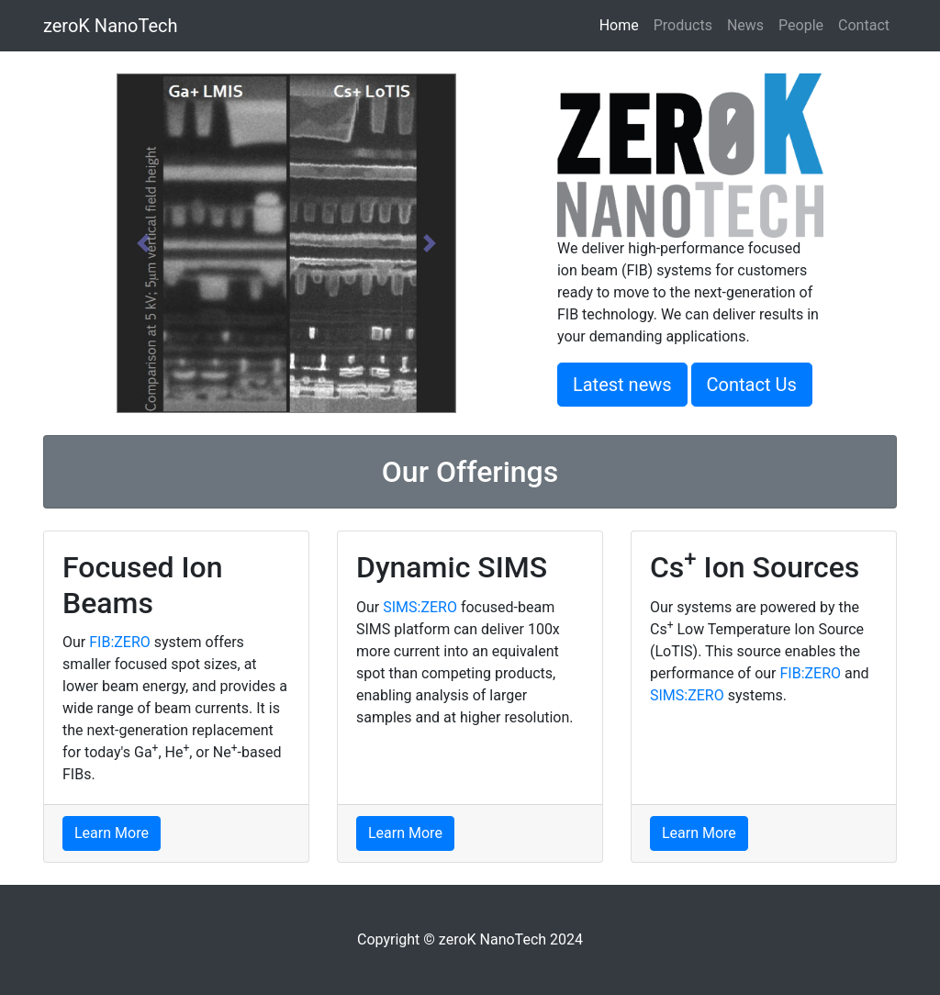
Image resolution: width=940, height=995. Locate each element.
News (745, 25)
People (800, 25)
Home (622, 24)
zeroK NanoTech (110, 26)
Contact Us (752, 385)
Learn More (111, 833)
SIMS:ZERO (420, 607)
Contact (864, 25)
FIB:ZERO (120, 642)
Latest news (622, 385)
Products (683, 25)
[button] (143, 243)
